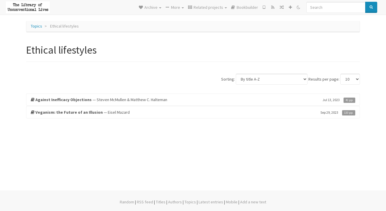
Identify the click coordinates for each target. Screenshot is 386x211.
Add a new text (253, 202)
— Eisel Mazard (193, 112)
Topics (36, 26)
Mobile (232, 202)
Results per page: (323, 79)
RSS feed (145, 202)
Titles (160, 202)
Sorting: (228, 79)
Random (127, 202)
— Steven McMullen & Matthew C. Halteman (193, 100)
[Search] (335, 7)
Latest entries (211, 202)
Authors (175, 202)
